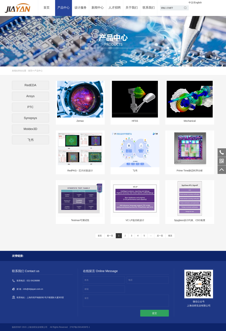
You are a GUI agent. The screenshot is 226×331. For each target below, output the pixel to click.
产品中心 (63, 7)
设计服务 (80, 7)
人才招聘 (115, 7)
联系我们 (149, 7)
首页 (46, 7)
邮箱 (87, 289)
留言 (87, 298)
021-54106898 (222, 152)
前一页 (110, 236)
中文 (191, 2)
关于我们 (132, 7)
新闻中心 (98, 7)
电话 (130, 280)
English (198, 2)
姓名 (87, 280)
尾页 (170, 236)
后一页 (160, 236)
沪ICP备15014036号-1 (80, 327)
